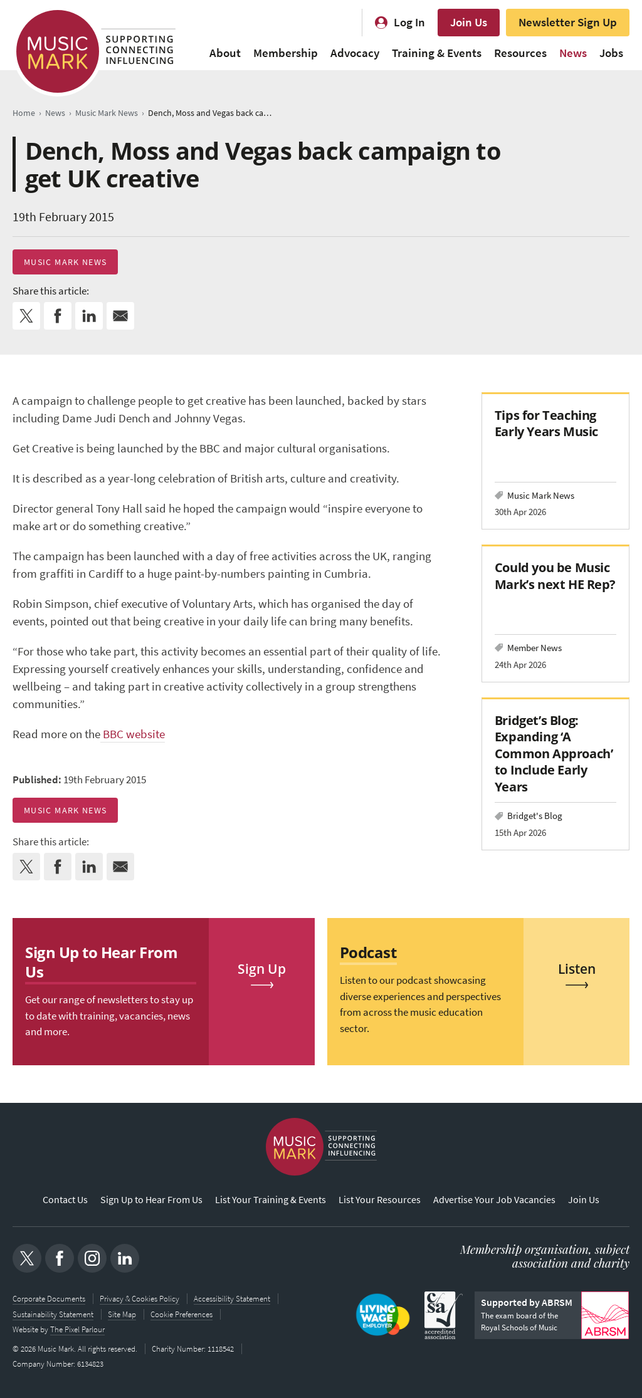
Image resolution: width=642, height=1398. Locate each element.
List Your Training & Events (270, 1199)
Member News (534, 647)
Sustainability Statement (53, 1314)
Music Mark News (65, 262)
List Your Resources (380, 1199)
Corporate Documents (49, 1299)
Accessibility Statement (232, 1299)
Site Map (122, 1314)
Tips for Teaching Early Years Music (546, 423)
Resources (520, 53)
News (573, 53)
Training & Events (437, 53)
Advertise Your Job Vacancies (494, 1199)
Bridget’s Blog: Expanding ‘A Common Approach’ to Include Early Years (554, 753)
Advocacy (354, 53)
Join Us (468, 22)
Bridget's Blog (534, 815)
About (225, 53)
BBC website (132, 734)
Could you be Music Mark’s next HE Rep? (555, 575)
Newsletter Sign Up (567, 22)
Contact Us (65, 1199)
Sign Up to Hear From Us (151, 1199)
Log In (409, 22)
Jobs (611, 53)
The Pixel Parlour (77, 1329)
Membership (285, 53)
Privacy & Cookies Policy (139, 1299)
